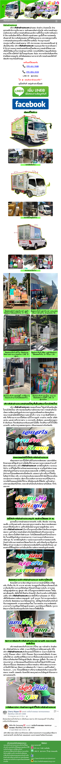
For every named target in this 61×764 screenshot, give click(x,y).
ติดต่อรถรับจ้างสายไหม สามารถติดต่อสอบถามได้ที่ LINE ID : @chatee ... (44, 398)
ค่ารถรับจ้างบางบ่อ (17, 757)
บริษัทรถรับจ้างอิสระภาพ (16, 751)
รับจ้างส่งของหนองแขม (13, 755)
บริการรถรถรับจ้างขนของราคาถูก (16, 743)
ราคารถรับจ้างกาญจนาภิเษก (16, 759)
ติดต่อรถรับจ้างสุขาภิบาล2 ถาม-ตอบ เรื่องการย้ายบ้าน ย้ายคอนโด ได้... (44, 312)
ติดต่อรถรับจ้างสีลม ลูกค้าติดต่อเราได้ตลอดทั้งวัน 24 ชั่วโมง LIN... (44, 353)
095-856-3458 (32, 72)
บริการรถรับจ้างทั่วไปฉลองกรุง (14, 747)
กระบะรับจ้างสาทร (9, 745)
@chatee (43, 751)
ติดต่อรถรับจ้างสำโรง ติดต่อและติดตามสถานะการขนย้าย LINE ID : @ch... (17, 354)
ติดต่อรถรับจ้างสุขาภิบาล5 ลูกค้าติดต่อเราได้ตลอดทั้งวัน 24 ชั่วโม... (16, 312)
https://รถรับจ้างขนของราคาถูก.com (44, 761)
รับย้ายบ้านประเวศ (10, 21)
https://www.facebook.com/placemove (43, 758)
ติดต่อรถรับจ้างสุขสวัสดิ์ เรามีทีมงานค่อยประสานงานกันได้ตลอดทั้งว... (17, 397)
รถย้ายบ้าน (23, 755)
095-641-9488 (32, 66)
